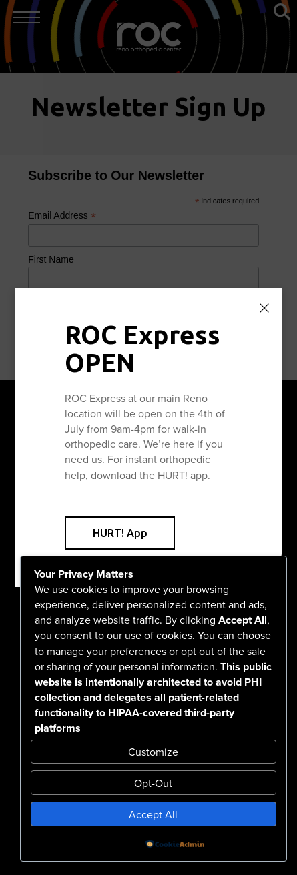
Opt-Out (153, 783)
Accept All (153, 814)
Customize (153, 751)
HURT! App (120, 533)
